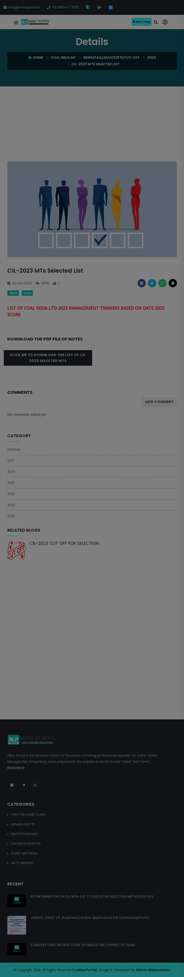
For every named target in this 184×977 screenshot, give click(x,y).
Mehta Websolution (153, 970)
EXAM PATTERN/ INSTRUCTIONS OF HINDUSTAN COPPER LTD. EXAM (83, 945)
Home (35, 57)
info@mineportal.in (22, 7)
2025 (11, 516)
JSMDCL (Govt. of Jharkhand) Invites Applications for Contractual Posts (90, 917)
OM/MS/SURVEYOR (26, 843)
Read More (16, 767)
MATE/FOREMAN (24, 834)
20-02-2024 (19, 283)
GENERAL (14, 449)
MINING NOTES (23, 824)
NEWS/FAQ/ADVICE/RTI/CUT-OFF (111, 57)
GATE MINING (22, 863)
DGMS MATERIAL (24, 853)
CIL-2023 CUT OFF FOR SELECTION (64, 543)
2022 (11, 494)
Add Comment (159, 401)
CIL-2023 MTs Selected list (95, 64)
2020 (11, 471)
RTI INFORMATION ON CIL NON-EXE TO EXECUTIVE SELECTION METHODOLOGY (92, 896)
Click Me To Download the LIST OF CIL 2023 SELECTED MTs (48, 358)
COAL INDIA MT (63, 57)
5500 (42, 283)
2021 (10, 482)
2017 (10, 460)
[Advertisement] (94, 127)
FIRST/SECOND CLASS (28, 814)
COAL (27, 293)
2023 (151, 57)
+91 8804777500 (63, 7)
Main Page (142, 22)
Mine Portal (87, 970)
